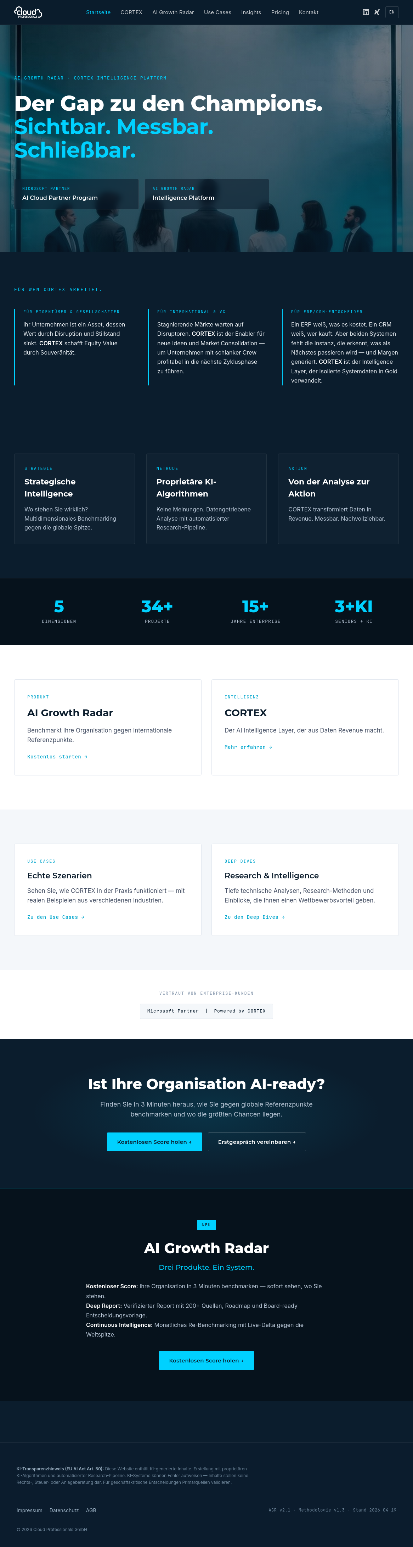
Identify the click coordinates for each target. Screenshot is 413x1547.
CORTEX (131, 12)
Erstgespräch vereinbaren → (257, 1142)
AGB (91, 1510)
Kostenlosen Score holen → (154, 1142)
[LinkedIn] (366, 12)
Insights (251, 12)
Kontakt (308, 12)
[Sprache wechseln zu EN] (392, 12)
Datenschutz (64, 1510)
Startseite (98, 12)
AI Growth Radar (173, 12)
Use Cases (217, 12)
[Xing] (377, 12)
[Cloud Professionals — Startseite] (28, 12)
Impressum (30, 1510)
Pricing (280, 12)
